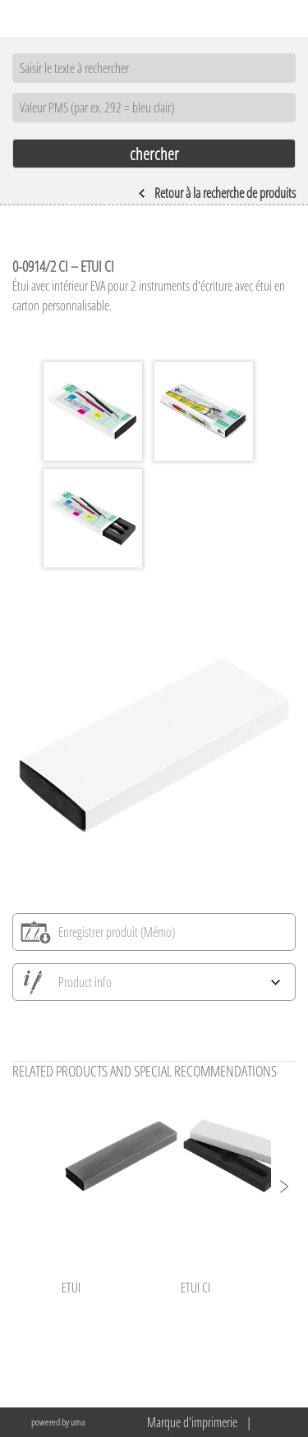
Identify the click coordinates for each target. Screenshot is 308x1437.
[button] (283, 1186)
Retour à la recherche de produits (217, 193)
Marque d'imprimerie (192, 1422)
